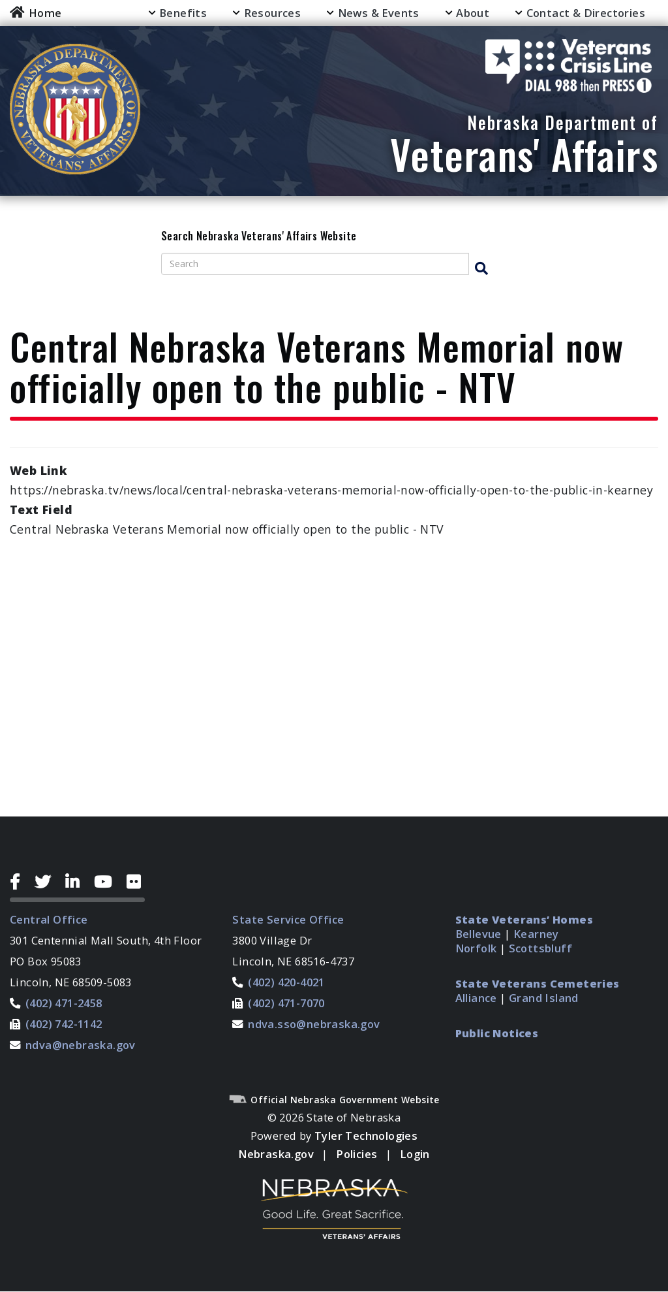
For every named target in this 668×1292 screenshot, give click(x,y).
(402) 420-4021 (286, 982)
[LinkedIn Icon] (77, 882)
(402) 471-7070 (286, 1002)
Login (415, 1153)
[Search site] (315, 264)
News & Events (378, 12)
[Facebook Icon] (20, 882)
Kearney (536, 933)
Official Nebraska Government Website (334, 1099)
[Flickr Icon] (136, 882)
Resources (272, 12)
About (472, 12)
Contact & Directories (585, 12)
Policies (356, 1153)
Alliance (476, 997)
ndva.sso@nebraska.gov (314, 1023)
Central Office (49, 919)
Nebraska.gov (276, 1153)
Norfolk (476, 948)
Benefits (183, 12)
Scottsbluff (540, 948)
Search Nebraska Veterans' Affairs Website (258, 236)
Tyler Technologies (366, 1135)
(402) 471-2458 (63, 1002)
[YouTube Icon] (108, 882)
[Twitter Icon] (48, 882)
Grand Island (544, 997)
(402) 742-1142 (63, 1023)
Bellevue (478, 933)
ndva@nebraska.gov (80, 1044)
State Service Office (288, 919)
